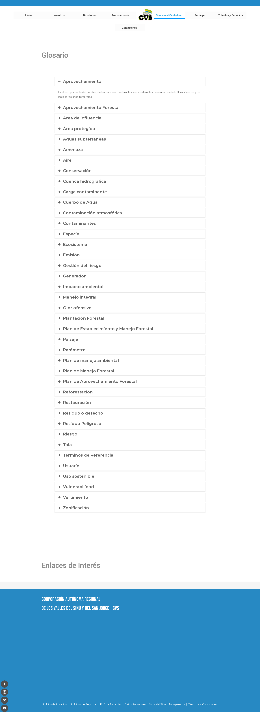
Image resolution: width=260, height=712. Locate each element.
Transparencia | (178, 704)
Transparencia (120, 15)
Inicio (28, 15)
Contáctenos (129, 27)
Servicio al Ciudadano (169, 15)
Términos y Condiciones (202, 704)
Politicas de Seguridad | (85, 704)
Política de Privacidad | (56, 704)
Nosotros (58, 15)
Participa (199, 15)
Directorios (89, 15)
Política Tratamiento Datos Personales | (123, 704)
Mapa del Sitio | (158, 704)
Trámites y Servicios (230, 15)
